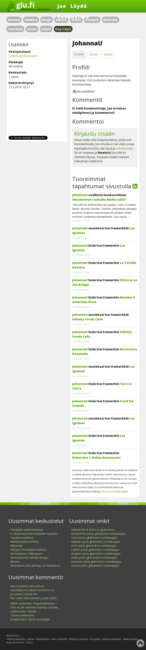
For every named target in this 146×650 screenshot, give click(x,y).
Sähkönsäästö (130, 639)
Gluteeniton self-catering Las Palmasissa (35, 565)
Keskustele (73, 16)
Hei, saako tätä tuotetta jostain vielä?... (34, 598)
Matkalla (110, 20)
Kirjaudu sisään (94, 133)
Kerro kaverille (59, 639)
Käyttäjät (63, 29)
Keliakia (31, 20)
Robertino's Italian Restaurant (96, 457)
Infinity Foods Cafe (87, 319)
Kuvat (32, 29)
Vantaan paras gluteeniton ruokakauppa (95, 541)
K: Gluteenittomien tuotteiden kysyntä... (34, 533)
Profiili (78, 54)
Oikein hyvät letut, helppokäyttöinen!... (33, 603)
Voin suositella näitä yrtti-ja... (27, 586)
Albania (14, 561)
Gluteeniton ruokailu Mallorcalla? (99, 199)
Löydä (79, 6)
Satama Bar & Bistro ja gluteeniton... (93, 529)
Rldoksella (16, 545)
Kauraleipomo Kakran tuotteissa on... (33, 590)
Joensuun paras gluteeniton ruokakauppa (96, 561)
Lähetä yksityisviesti (23, 56)
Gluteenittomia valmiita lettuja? (29, 557)
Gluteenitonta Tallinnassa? (26, 553)
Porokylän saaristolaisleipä (26, 529)
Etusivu (14, 20)
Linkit (46, 29)
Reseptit (92, 20)
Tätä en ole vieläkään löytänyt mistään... (35, 607)
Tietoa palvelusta (15, 639)
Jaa (61, 6)
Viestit (108, 54)
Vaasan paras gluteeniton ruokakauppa (95, 565)
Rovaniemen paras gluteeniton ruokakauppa (98, 533)
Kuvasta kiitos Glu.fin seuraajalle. (30, 619)
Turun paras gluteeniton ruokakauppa (94, 537)
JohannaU (80, 195)
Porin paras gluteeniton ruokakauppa (94, 545)
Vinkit (94, 54)
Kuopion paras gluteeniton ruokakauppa (95, 553)
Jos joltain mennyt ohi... (24, 594)
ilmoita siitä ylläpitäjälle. (115, 491)
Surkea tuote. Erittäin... (24, 611)
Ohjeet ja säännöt (78, 639)
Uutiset (30, 639)
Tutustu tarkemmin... (23, 615)
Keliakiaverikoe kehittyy (24, 541)
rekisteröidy (124, 148)
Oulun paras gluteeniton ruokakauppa (94, 557)
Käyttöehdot (43, 639)
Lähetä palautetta (111, 639)
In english (95, 639)
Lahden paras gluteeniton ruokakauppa (95, 549)
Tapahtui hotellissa (21, 537)
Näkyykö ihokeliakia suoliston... (29, 549)
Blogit (47, 20)
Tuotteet (15, 29)
